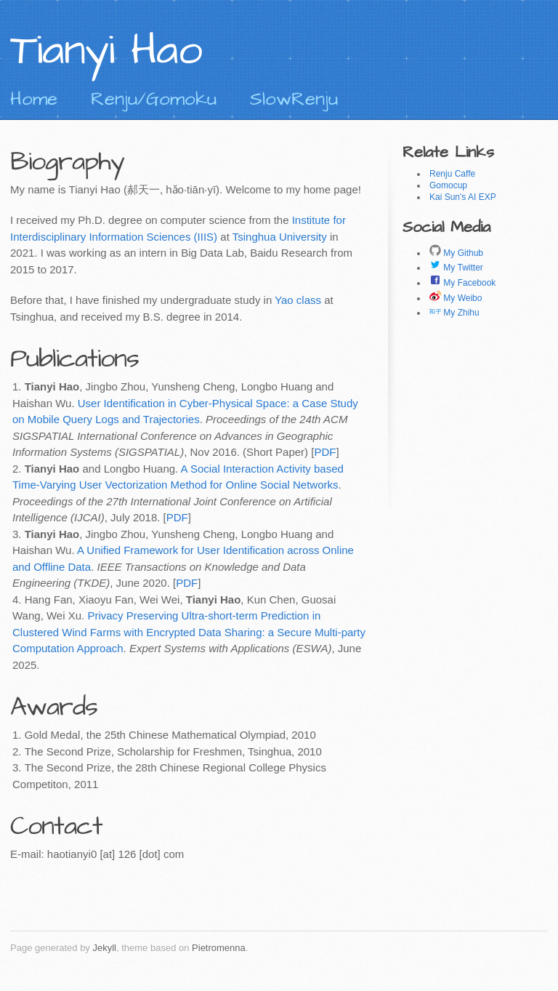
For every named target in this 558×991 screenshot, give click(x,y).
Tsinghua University (279, 236)
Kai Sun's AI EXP (462, 197)
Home (33, 99)
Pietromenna (219, 947)
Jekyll (104, 947)
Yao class (298, 300)
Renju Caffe (452, 174)
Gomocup (448, 185)
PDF (325, 452)
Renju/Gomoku (154, 99)
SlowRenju (294, 99)
